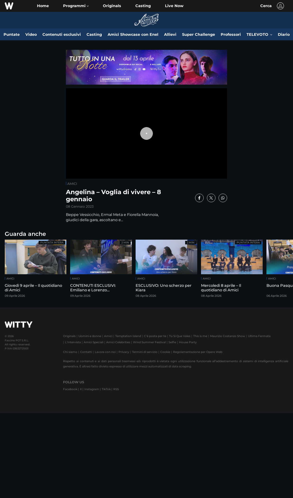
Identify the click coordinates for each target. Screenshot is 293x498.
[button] (76, 6)
